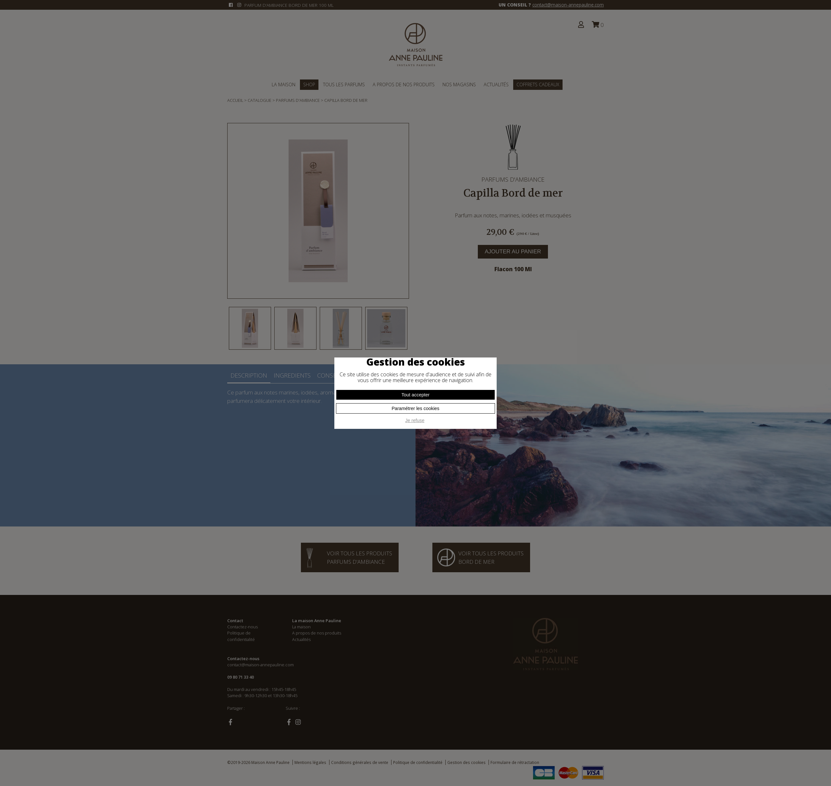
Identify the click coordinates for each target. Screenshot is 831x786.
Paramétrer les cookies (415, 408)
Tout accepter (415, 394)
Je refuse (414, 420)
